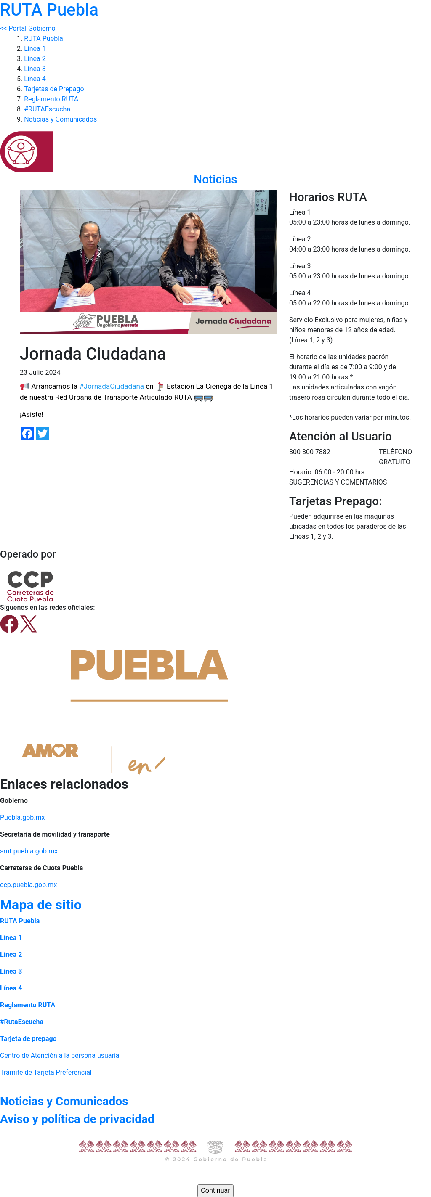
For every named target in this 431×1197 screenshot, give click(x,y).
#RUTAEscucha (47, 109)
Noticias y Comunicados (60, 119)
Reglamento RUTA (51, 99)
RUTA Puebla (43, 38)
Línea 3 (35, 69)
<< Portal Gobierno (28, 28)
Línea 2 (35, 59)
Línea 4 (35, 79)
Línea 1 (35, 49)
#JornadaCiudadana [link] (111, 386)
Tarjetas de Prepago (54, 89)
